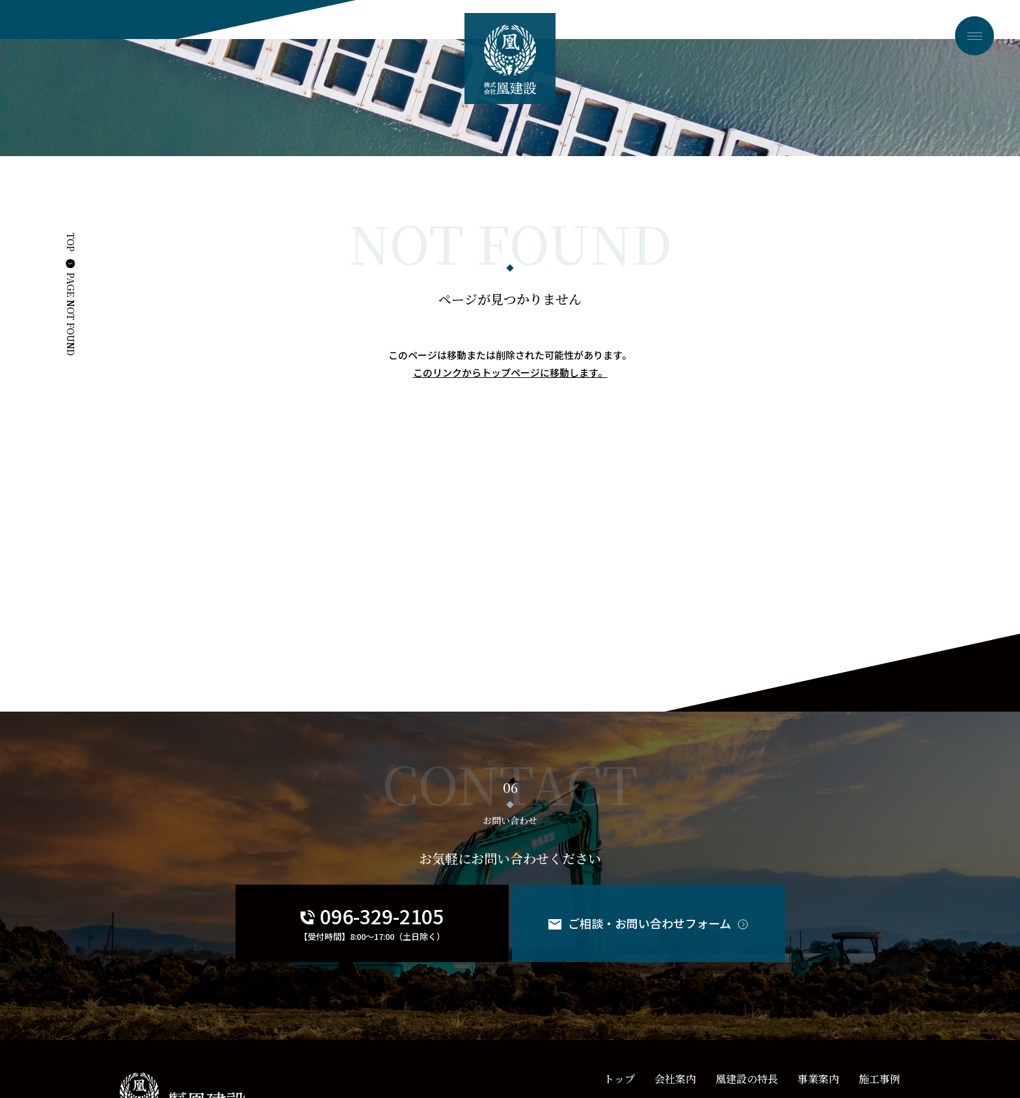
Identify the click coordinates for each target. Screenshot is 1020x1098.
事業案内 (818, 1078)
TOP (70, 242)
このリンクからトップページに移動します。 (510, 372)
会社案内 (675, 1078)
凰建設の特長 (747, 1078)
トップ (619, 1078)
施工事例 (879, 1078)
